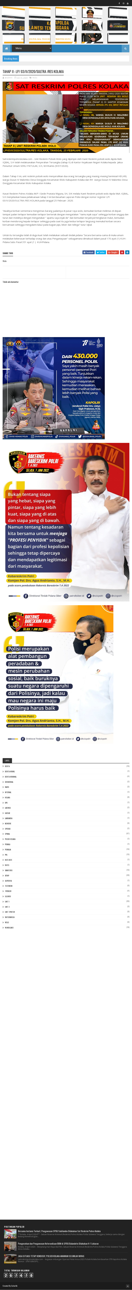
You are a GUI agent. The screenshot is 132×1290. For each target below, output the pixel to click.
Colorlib (14, 1285)
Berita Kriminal (10, 777)
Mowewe (8, 823)
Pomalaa (8, 849)
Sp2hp (7, 875)
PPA (6, 855)
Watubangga (9, 917)
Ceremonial (9, 782)
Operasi (7, 829)
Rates (7, 865)
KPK (6, 803)
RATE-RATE (8, 860)
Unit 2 (7, 907)
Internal (8, 792)
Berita (7, 766)
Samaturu (8, 870)
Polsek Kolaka (10, 839)
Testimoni (8, 886)
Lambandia (8, 818)
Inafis (7, 787)
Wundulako (9, 927)
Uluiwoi (8, 896)
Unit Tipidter (10, 912)
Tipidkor (8, 891)
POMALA (7, 844)
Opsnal (7, 834)
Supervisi (8, 881)
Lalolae (7, 813)
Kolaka (7, 797)
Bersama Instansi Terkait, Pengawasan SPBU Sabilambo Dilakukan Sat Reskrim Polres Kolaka (59, 1231)
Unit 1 (7, 901)
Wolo (34, 77)
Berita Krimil (10, 771)
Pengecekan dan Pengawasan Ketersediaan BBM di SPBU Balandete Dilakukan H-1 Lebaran (58, 1243)
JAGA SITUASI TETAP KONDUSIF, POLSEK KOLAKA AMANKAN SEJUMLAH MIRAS (51, 1256)
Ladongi (8, 808)
